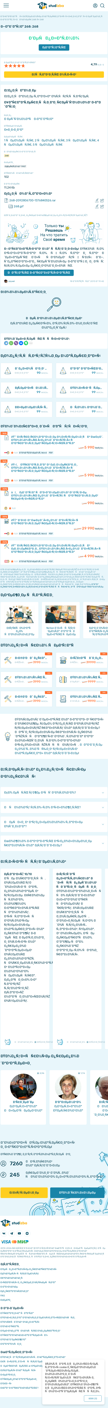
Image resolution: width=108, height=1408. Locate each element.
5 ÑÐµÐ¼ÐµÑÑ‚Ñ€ (48, 144)
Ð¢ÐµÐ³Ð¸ (6, 1300)
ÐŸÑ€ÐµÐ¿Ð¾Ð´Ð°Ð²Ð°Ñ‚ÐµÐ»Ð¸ (19, 1379)
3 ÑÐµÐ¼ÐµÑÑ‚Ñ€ (81, 140)
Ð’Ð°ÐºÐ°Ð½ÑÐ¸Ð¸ (11, 1344)
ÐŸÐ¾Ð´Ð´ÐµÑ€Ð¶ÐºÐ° (13, 1339)
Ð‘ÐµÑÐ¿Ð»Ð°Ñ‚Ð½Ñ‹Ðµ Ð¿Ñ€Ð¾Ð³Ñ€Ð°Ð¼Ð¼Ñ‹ (29, 1269)
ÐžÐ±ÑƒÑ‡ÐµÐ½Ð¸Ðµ (24, 1192)
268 (7, 155)
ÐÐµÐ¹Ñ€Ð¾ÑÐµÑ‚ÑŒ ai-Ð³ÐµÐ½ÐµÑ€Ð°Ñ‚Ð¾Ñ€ (29, 1366)
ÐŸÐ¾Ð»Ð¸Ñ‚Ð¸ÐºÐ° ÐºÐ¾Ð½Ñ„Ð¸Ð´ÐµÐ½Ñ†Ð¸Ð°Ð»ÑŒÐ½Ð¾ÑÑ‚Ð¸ (38, 1317)
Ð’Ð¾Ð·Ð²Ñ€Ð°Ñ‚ (10, 1326)
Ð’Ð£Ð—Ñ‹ (6, 1383)
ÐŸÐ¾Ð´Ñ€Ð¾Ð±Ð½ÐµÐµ (77, 1192)
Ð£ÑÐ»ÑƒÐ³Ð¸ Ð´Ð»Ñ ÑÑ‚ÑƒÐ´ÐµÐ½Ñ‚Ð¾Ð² (26, 1361)
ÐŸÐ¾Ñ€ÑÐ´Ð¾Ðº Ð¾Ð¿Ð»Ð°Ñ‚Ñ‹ (20, 1322)
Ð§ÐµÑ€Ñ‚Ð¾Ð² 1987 (15, 166)
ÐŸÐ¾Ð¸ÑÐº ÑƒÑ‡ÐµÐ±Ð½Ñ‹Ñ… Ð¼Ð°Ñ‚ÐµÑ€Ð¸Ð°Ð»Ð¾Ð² (33, 1357)
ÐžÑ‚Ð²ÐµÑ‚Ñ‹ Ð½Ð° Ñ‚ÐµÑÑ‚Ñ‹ (18, 1370)
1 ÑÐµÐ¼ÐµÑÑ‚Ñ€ (18, 140)
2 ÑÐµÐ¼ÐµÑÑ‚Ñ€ (50, 140)
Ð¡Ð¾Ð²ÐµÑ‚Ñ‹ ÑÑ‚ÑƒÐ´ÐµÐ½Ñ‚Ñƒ (20, 1273)
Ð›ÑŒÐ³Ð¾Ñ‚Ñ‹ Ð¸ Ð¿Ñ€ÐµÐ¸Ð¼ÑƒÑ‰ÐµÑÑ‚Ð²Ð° (28, 1282)
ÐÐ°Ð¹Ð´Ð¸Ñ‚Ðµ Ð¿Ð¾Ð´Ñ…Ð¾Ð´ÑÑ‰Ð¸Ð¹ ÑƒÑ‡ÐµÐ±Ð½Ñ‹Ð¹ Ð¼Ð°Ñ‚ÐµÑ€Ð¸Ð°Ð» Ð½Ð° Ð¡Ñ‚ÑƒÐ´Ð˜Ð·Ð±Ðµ (58, 749)
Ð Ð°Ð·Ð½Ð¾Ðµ (9, 1286)
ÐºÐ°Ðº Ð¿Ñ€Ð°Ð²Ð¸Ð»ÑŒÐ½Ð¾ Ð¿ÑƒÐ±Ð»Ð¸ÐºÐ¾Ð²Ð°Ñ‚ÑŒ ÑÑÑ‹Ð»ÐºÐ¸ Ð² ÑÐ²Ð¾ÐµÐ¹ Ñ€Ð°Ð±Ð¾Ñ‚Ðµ (52, 585)
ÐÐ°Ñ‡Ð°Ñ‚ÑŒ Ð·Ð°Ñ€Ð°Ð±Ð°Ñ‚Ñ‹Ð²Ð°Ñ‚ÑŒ (39, 272)
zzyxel (9, 281)
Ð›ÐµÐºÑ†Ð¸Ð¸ (8, 1374)
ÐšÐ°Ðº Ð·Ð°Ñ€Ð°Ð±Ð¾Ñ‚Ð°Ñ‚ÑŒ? (20, 1388)
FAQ (3, 1295)
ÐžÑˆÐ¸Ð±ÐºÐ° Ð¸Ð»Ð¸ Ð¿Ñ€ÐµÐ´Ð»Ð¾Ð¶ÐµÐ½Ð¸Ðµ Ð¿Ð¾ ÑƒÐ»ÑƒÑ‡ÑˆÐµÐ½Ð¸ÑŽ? (45, 215)
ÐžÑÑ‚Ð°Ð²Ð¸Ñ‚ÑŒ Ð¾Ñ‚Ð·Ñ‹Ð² (54, 74)
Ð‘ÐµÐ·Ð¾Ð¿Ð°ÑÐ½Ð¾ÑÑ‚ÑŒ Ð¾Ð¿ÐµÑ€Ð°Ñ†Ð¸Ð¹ (30, 1330)
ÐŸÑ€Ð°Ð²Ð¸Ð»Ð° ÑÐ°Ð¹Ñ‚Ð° (17, 1313)
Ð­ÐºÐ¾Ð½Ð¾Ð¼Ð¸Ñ (12, 1278)
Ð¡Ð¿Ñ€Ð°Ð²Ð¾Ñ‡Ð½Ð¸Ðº (15, 1291)
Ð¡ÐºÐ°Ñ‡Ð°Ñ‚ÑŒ (54, 47)
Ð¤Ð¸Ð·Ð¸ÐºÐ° (13, 129)
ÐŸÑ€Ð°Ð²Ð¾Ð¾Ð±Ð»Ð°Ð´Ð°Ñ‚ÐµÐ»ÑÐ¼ (24, 1335)
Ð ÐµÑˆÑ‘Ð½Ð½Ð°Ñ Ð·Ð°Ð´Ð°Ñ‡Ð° (28, 119)
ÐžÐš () (93, 1398)
